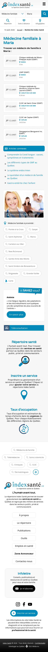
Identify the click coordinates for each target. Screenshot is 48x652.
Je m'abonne (26, 588)
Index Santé (7, 643)
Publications (24, 530)
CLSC (34, 464)
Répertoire (8, 22)
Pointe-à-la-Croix (16, 229)
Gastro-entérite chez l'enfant (21, 183)
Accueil (19, 30)
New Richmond (15, 251)
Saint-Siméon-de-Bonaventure (22, 266)
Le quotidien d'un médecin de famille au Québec (25, 177)
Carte (11, 280)
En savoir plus (16, 314)
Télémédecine (13, 457)
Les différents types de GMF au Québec (22, 164)
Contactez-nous (24, 561)
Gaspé (34, 229)
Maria (33, 236)
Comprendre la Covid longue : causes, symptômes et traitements (25, 156)
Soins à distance (24, 22)
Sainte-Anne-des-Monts (19, 258)
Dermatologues (21, 472)
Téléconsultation (19, 328)
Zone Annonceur (24, 553)
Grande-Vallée (32, 273)
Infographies (40, 22)
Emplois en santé (24, 545)
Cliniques (18, 464)
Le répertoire (24, 522)
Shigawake (13, 273)
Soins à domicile (36, 457)
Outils (24, 538)
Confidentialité (40, 643)
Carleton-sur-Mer (16, 244)
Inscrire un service (26, 613)
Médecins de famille (25, 450)
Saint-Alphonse (15, 236)
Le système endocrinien (18, 170)
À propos (24, 515)
